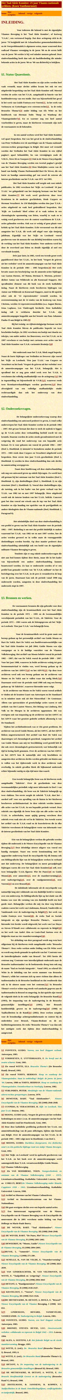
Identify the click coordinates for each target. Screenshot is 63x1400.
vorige (30, 13)
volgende (38, 13)
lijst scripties (11, 13)
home (3, 13)
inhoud (21, 13)
